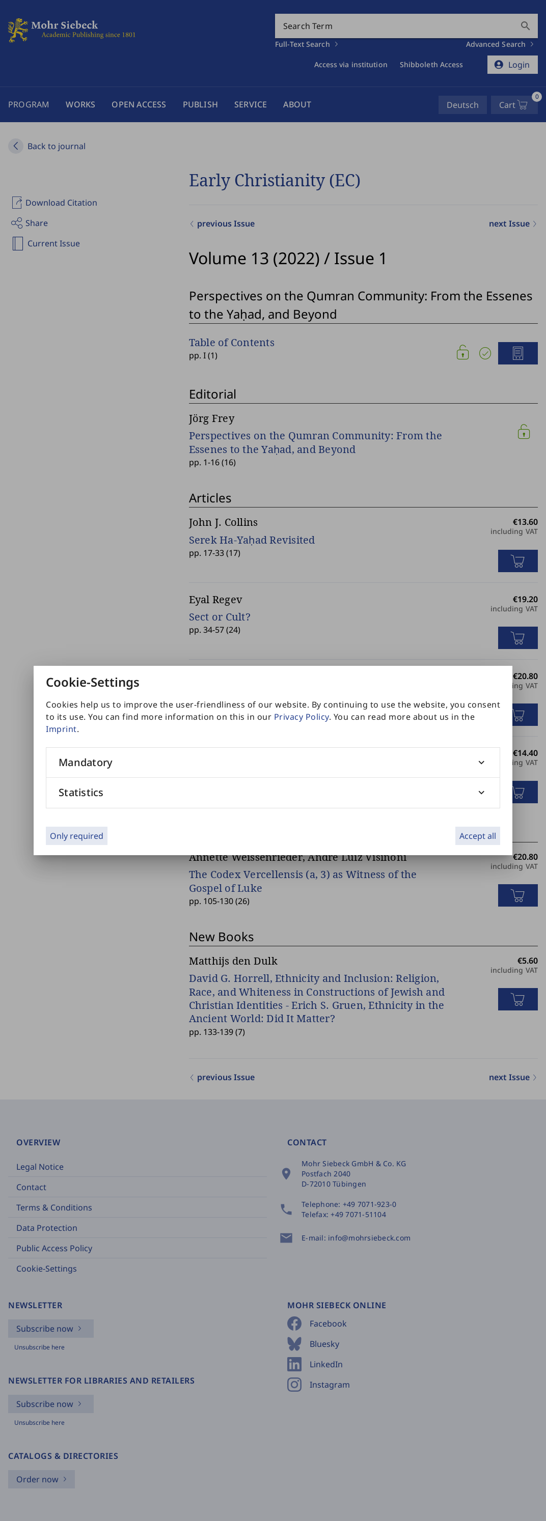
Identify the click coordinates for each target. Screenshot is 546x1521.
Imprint (61, 729)
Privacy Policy (301, 716)
